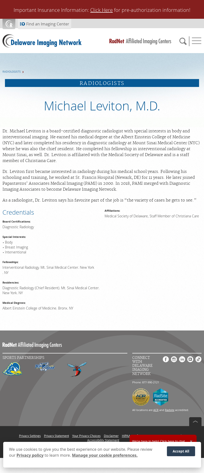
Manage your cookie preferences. (104, 455)
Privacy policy (30, 455)
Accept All (181, 451)
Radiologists (11, 71)
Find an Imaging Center (47, 24)
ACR (156, 410)
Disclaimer (111, 436)
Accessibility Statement (103, 440)
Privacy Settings (30, 436)
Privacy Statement (56, 436)
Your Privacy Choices (86, 436)
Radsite (169, 410)
